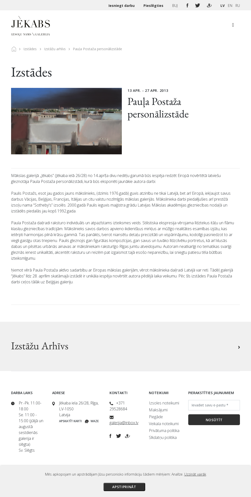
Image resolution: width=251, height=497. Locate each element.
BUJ (175, 5)
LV (222, 5)
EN (230, 5)
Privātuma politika (164, 430)
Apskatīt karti (70, 421)
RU (237, 5)
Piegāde (156, 416)
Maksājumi (158, 410)
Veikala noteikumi (164, 423)
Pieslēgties (153, 5)
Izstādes (30, 49)
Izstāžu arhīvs (55, 49)
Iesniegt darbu (122, 5)
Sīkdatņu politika (163, 437)
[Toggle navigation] (233, 26)
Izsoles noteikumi (164, 403)
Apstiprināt (124, 486)
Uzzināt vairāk (195, 474)
